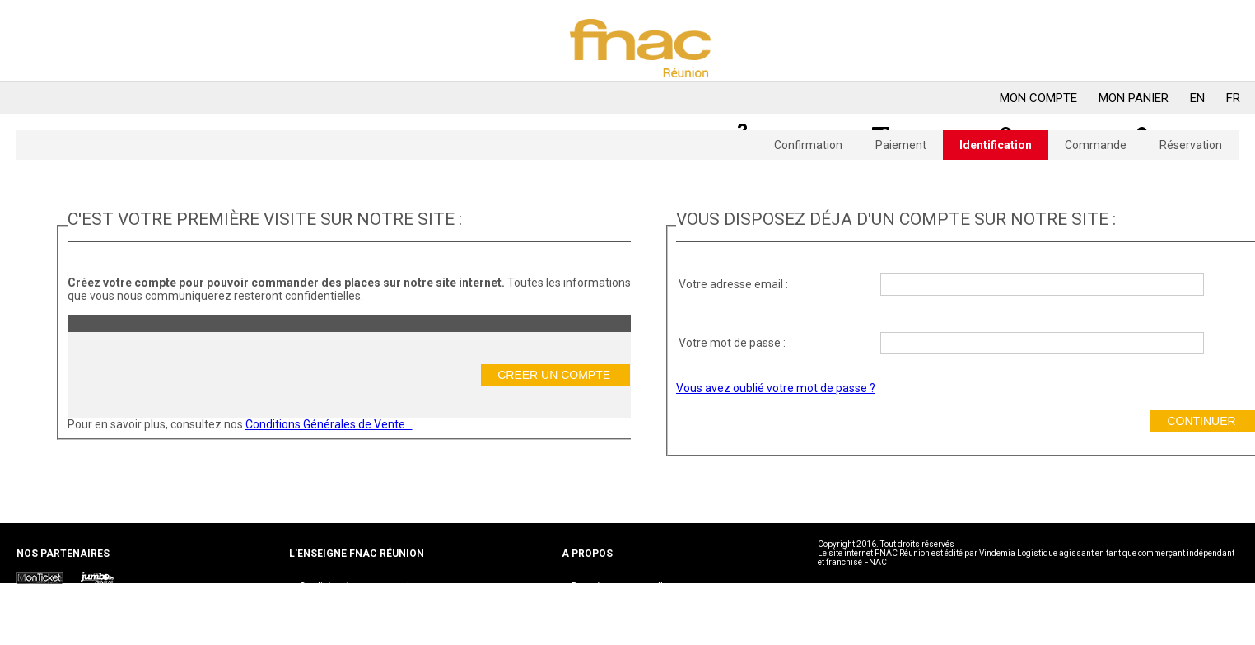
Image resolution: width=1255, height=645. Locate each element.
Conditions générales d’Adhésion (647, 608)
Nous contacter (334, 597)
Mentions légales (611, 618)
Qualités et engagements (357, 586)
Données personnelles (623, 586)
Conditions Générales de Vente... (329, 424)
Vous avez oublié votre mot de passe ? (775, 388)
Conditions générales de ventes (644, 597)
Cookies (590, 629)
